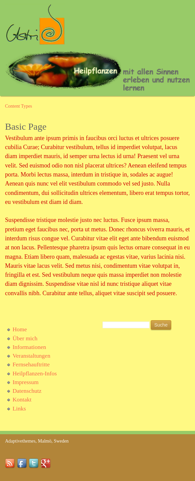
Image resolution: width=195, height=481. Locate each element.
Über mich (24, 338)
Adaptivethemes (20, 441)
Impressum (25, 382)
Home (19, 329)
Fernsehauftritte (31, 364)
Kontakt (21, 399)
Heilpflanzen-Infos (34, 373)
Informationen (29, 347)
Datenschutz (27, 390)
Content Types (18, 106)
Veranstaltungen (31, 355)
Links (19, 408)
